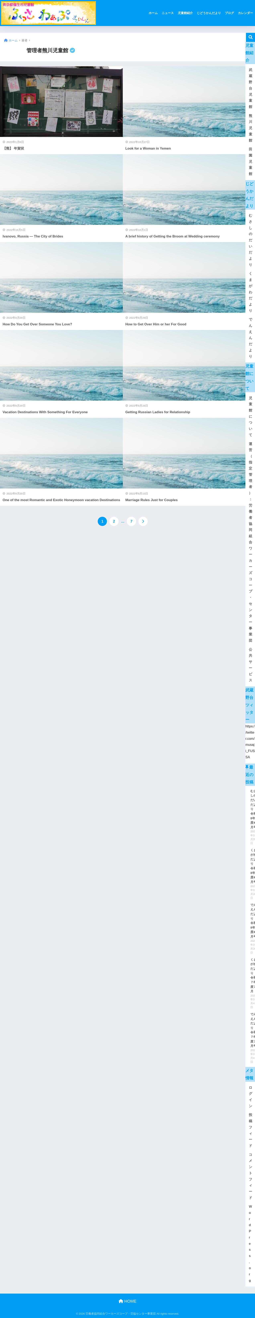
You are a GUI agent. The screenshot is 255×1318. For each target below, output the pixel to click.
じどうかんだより (209, 13)
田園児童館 (250, 161)
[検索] (250, 37)
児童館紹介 (185, 13)
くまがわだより (250, 292)
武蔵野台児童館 (250, 88)
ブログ (229, 13)
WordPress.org (250, 1243)
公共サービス (250, 665)
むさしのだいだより (250, 240)
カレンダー (245, 13)
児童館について (250, 416)
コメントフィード (250, 1176)
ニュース (168, 13)
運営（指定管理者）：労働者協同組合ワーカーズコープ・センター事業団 (250, 542)
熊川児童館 (250, 128)
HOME (127, 1301)
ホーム (153, 13)
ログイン (250, 1097)
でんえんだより (250, 338)
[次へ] (143, 521)
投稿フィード (250, 1130)
